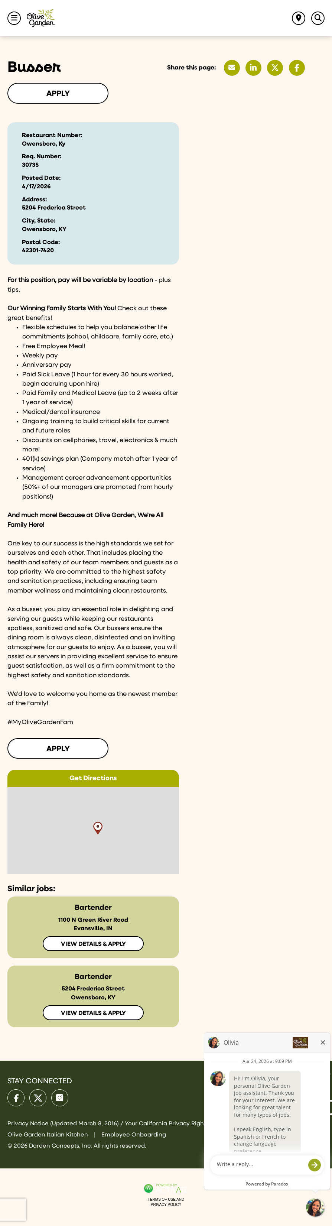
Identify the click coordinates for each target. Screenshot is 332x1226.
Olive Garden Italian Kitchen (48, 1135)
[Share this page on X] (275, 68)
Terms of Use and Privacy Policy (166, 1202)
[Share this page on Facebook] (297, 68)
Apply (58, 94)
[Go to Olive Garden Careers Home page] (41, 18)
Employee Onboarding (133, 1135)
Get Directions (93, 778)
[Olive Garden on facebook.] (16, 1097)
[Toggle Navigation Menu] (14, 18)
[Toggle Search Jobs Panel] (318, 18)
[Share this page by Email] (232, 68)
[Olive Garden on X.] (37, 1097)
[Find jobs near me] (298, 18)
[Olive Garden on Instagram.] (59, 1097)
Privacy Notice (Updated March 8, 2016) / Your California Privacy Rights (108, 1123)
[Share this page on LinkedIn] (253, 68)
